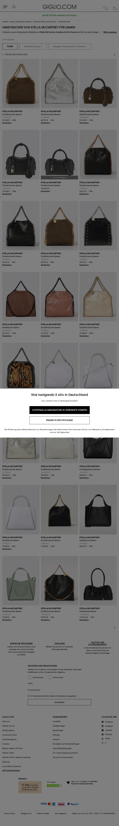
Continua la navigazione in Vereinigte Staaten (59, 410)
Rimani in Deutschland (59, 420)
